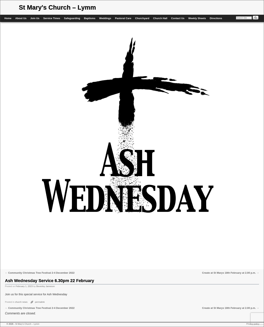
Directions (216, 18)
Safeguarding (72, 18)
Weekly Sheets (197, 18)
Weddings (105, 18)
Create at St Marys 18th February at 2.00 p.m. (230, 272)
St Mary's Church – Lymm (57, 7)
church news (21, 302)
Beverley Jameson (45, 286)
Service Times (51, 18)
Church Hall (160, 18)
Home (7, 18)
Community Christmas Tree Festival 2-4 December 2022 (39, 272)
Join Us (34, 18)
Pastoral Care (123, 18)
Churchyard (142, 18)
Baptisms (89, 18)
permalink (40, 302)
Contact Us (178, 18)
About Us (21, 18)
